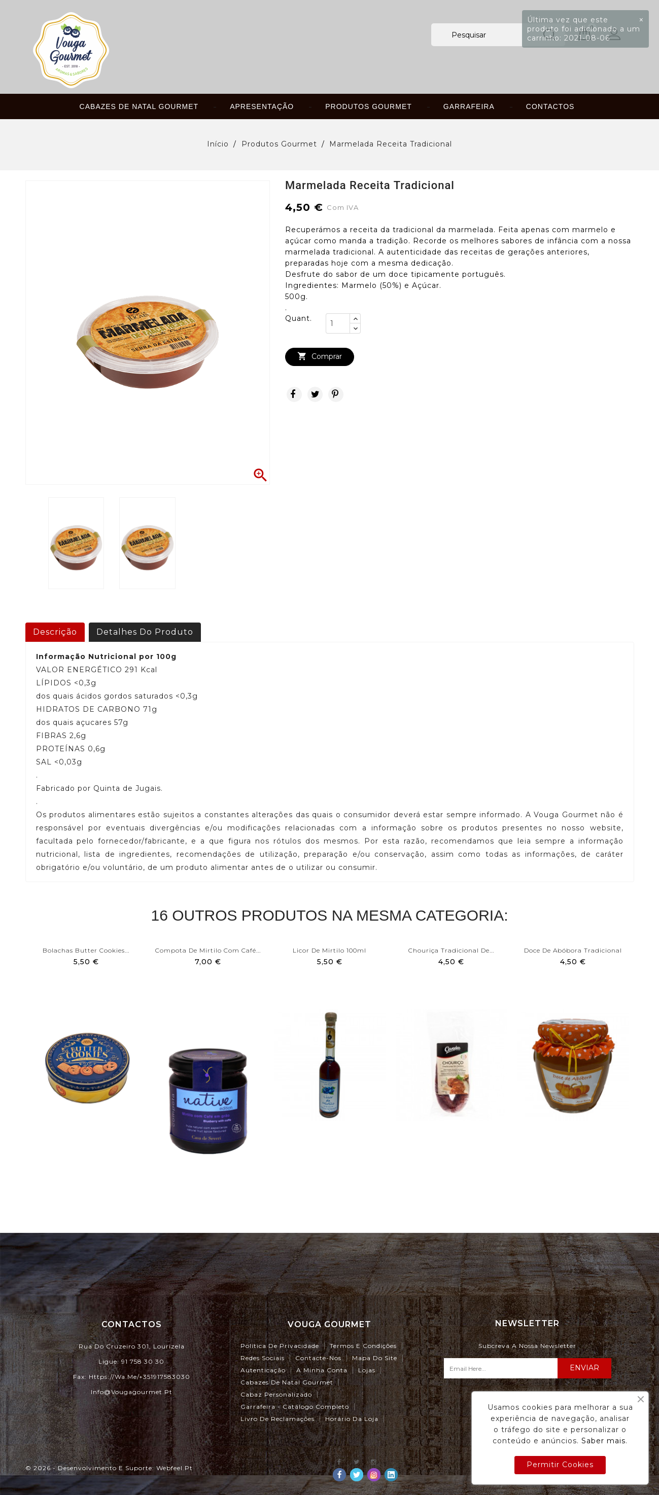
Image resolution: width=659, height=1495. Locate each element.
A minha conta (322, 1370)
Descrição (55, 632)
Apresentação (262, 106)
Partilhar (294, 394)
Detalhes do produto (144, 632)
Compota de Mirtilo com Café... (208, 950)
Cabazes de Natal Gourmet (139, 106)
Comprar (319, 356)
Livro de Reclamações (277, 1419)
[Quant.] (338, 323)
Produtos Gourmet (368, 106)
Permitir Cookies (560, 1464)
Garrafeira (469, 106)
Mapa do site (374, 1358)
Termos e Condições (363, 1346)
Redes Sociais (262, 1358)
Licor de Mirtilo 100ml (329, 950)
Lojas (366, 1370)
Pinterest (335, 394)
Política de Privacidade (279, 1346)
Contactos (550, 106)
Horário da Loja (351, 1419)
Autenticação (263, 1370)
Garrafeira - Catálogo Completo (294, 1406)
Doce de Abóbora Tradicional (573, 950)
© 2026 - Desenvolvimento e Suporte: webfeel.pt (109, 1468)
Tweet (315, 394)
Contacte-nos (318, 1358)
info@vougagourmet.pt (131, 1392)
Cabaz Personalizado (276, 1394)
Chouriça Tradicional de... (451, 950)
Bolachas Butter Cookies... (86, 950)
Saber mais (603, 1440)
